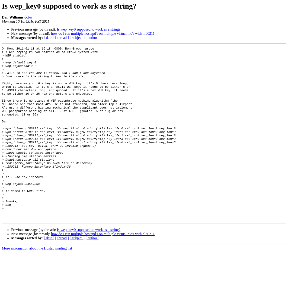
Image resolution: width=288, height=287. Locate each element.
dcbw (28, 17)
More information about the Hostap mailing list (37, 283)
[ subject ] (77, 38)
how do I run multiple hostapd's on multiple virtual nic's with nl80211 (102, 33)
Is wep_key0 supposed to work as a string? (88, 29)
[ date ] (49, 38)
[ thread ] (62, 38)
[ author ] (92, 38)
